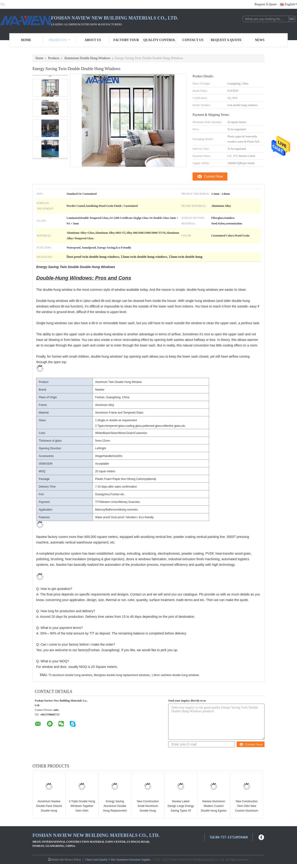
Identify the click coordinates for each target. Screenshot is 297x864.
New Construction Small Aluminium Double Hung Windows (148, 808)
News (260, 40)
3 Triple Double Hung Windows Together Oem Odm (82, 806)
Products (59, 40)
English (291, 4)
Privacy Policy (73, 859)
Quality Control (159, 40)
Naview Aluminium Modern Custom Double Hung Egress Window (214, 808)
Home (26, 40)
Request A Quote (266, 4)
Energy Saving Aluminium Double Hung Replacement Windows (115, 808)
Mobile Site (56, 859)
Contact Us (192, 40)
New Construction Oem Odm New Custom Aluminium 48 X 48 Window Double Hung (246, 811)
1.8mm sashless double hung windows (175, 675)
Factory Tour (126, 40)
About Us (92, 40)
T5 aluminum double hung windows (70, 675)
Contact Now (213, 176)
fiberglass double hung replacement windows (121, 675)
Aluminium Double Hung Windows (87, 58)
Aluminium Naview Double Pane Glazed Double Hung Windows (49, 808)
